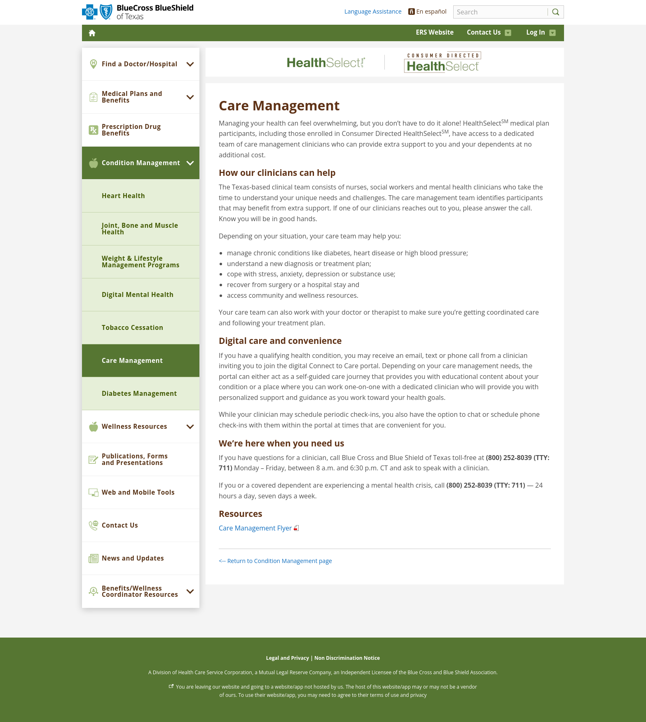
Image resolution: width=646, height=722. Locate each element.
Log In (541, 32)
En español (427, 11)
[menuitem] (140, 64)
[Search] (498, 12)
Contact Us (489, 32)
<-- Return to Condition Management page (275, 561)
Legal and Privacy (287, 657)
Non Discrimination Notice (347, 657)
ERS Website (435, 32)
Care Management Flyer (255, 528)
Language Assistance (373, 11)
